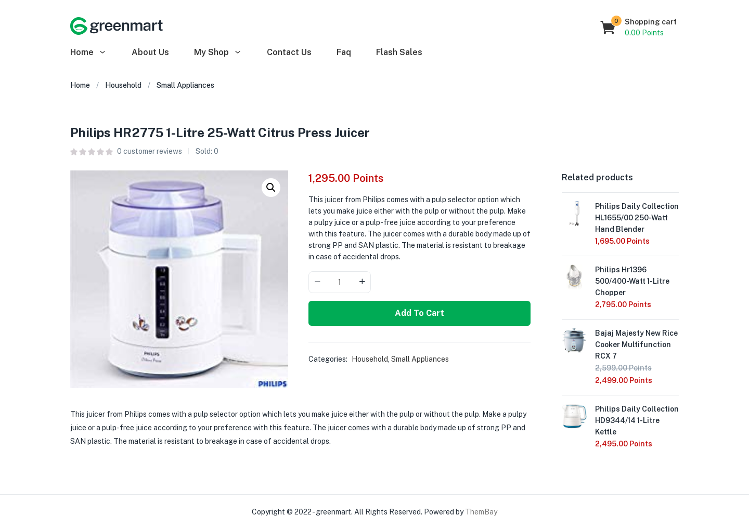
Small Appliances (185, 85)
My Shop (218, 52)
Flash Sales (399, 52)
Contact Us (289, 52)
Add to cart (419, 313)
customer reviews (149, 151)
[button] (639, 27)
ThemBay (481, 512)
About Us (150, 52)
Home (88, 52)
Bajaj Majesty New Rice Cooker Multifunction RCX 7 (636, 344)
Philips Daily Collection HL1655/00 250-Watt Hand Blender (637, 217)
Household (123, 85)
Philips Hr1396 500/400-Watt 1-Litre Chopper (632, 281)
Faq (344, 52)
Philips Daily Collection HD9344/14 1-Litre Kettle (637, 420)
